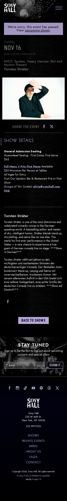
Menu (33, 446)
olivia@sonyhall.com (46, 187)
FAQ (7, 191)
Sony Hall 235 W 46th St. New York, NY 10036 (33, 416)
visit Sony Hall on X (57, 387)
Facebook (43, 126)
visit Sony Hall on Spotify (41, 387)
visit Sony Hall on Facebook (9, 387)
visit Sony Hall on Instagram (17, 387)
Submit (55, 365)
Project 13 (36, 479)
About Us (33, 451)
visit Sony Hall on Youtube (33, 387)
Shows (33, 435)
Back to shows (33, 320)
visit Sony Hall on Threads (49, 387)
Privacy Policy (23, 475)
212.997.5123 (33, 426)
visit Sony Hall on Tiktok (25, 387)
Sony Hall (10, 7)
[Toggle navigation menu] (59, 8)
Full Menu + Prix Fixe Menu (22, 167)
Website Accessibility (41, 475)
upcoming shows (37, 30)
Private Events (33, 440)
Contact (33, 462)
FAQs (33, 456)
